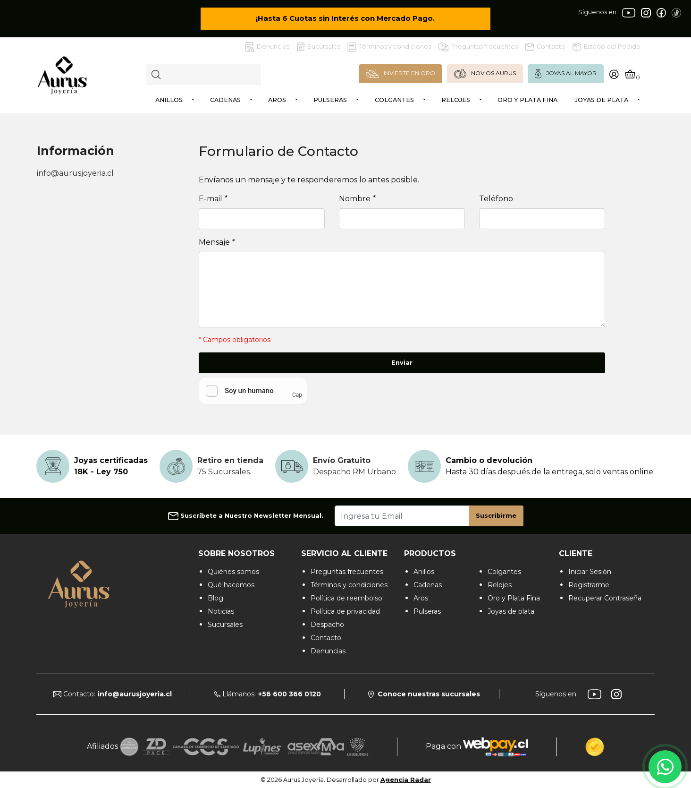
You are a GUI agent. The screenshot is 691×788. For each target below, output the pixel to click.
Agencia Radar (405, 779)
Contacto (545, 47)
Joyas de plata (601, 99)
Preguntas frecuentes (478, 47)
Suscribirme (496, 515)
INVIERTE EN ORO (400, 73)
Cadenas (225, 99)
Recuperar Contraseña (604, 598)
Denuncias (267, 47)
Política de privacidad (345, 611)
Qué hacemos (231, 585)
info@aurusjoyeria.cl (75, 173)
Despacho (327, 624)
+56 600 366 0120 (289, 694)
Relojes (455, 99)
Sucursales (318, 47)
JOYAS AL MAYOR (566, 73)
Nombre (357, 198)
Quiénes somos (233, 571)
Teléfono (496, 198)
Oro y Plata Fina (527, 99)
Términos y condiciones (389, 47)
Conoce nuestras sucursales (424, 694)
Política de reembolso (346, 598)
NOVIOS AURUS (485, 73)
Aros (277, 99)
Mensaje (217, 242)
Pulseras (330, 99)
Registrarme (588, 585)
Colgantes (394, 99)
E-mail (213, 198)
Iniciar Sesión (589, 571)
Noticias (221, 611)
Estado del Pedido (606, 47)
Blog (215, 598)
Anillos (169, 99)
